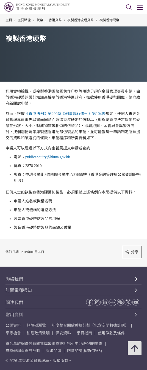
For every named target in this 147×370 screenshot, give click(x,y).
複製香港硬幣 (109, 20)
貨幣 (40, 20)
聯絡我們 (14, 279)
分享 (131, 252)
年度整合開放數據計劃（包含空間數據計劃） (90, 325)
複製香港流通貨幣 (80, 20)
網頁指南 (84, 333)
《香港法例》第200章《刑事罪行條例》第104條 (65, 114)
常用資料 (14, 314)
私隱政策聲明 (38, 333)
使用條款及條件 (111, 333)
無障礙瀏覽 (36, 325)
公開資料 (13, 325)
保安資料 (63, 333)
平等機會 (13, 333)
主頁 (8, 20)
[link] (129, 7)
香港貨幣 (55, 20)
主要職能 (24, 20)
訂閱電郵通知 (18, 290)
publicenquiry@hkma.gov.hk (47, 157)
